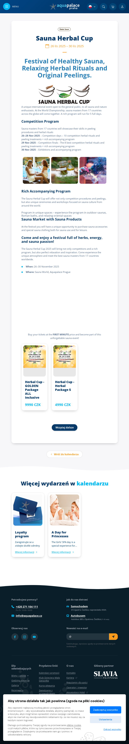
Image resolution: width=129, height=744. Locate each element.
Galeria (15, 685)
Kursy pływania (47, 685)
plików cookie (74, 725)
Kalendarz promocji (49, 672)
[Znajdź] (103, 6)
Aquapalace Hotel (77, 692)
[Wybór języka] (92, 6)
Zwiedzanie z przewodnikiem (47, 692)
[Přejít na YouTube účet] (34, 636)
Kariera (71, 677)
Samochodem (77, 606)
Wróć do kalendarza (65, 454)
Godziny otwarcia (20, 680)
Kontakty (71, 672)
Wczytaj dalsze (65, 427)
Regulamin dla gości (77, 682)
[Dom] (64, 6)
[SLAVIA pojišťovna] (105, 675)
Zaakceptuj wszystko (105, 709)
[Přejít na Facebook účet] (14, 636)
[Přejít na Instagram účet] (24, 636)
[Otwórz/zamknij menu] (11, 6)
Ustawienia (105, 719)
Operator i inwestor (76, 687)
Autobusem (75, 615)
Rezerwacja (17, 690)
